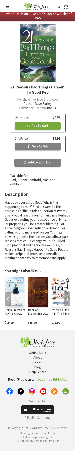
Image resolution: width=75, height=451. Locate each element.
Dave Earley (43, 103)
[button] (58, 7)
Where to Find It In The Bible (60, 312)
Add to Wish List (37, 162)
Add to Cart (37, 125)
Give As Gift (37, 146)
